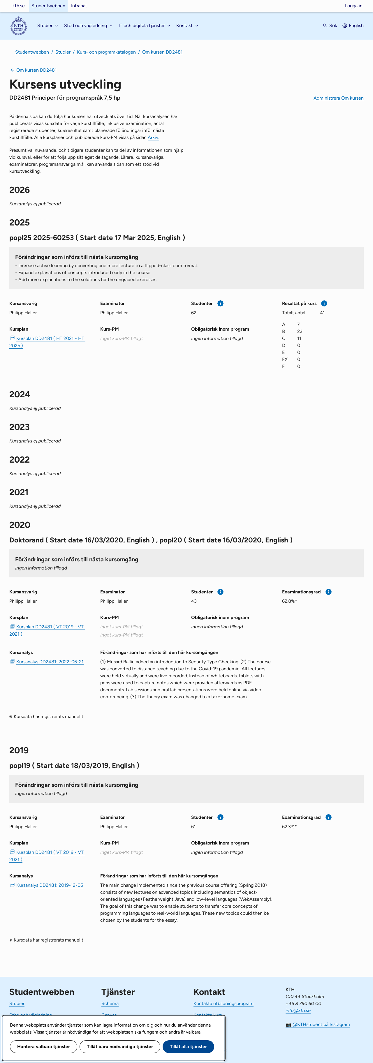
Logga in (354, 5)
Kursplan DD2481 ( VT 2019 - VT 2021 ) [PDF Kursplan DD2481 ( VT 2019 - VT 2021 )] (47, 630)
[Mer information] (220, 303)
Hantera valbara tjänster (43, 1046)
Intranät (79, 5)
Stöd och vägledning (30, 1015)
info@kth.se (298, 1010)
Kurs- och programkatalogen (106, 52)
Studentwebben (48, 5)
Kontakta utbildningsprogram (223, 1003)
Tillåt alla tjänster (188, 1046)
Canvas (109, 1015)
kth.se (19, 5)
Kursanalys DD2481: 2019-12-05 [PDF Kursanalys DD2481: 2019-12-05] (49, 885)
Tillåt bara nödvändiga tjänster (120, 1046)
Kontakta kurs (207, 1015)
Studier (63, 52)
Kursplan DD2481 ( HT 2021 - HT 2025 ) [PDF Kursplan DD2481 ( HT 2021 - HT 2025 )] (47, 342)
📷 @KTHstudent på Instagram (318, 1024)
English (356, 25)
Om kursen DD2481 (162, 52)
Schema (110, 1003)
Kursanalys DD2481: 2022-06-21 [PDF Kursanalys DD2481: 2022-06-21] (50, 661)
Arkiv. (153, 137)
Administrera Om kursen (339, 98)
